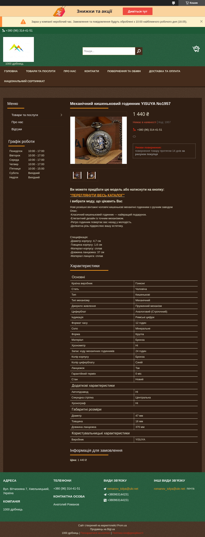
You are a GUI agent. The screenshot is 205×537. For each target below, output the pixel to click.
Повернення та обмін (124, 71)
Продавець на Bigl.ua (102, 529)
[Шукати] (138, 51)
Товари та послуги (40, 71)
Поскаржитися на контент (95, 533)
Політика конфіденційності (127, 533)
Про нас (70, 71)
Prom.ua (122, 525)
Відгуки (17, 129)
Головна (11, 71)
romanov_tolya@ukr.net (122, 488)
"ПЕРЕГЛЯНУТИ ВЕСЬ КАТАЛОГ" (97, 195)
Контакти (92, 71)
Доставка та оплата (164, 71)
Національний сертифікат (24, 81)
